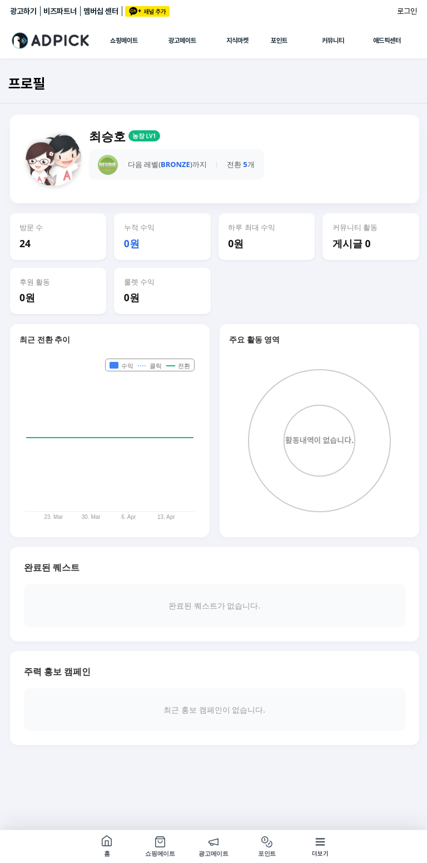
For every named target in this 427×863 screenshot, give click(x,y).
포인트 (279, 41)
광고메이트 (182, 41)
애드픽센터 (387, 41)
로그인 (407, 11)
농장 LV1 (144, 136)
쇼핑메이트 (124, 41)
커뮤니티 (333, 41)
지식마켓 (237, 41)
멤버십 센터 (100, 11)
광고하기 (23, 11)
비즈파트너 (60, 11)
